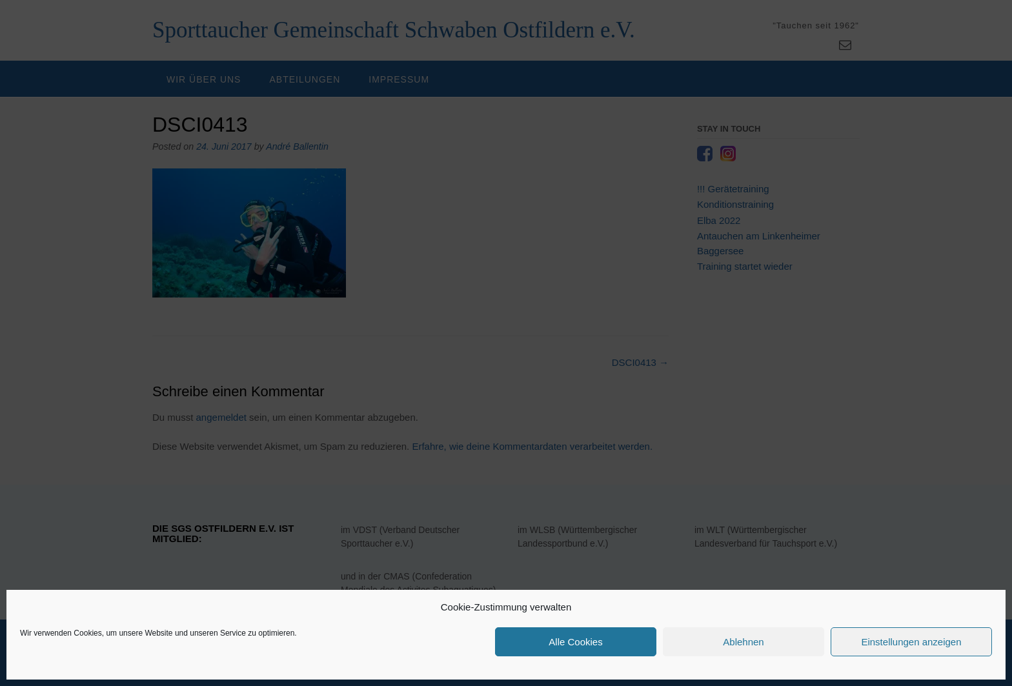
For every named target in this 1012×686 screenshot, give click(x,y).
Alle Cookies (575, 641)
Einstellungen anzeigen (911, 641)
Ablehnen (743, 641)
